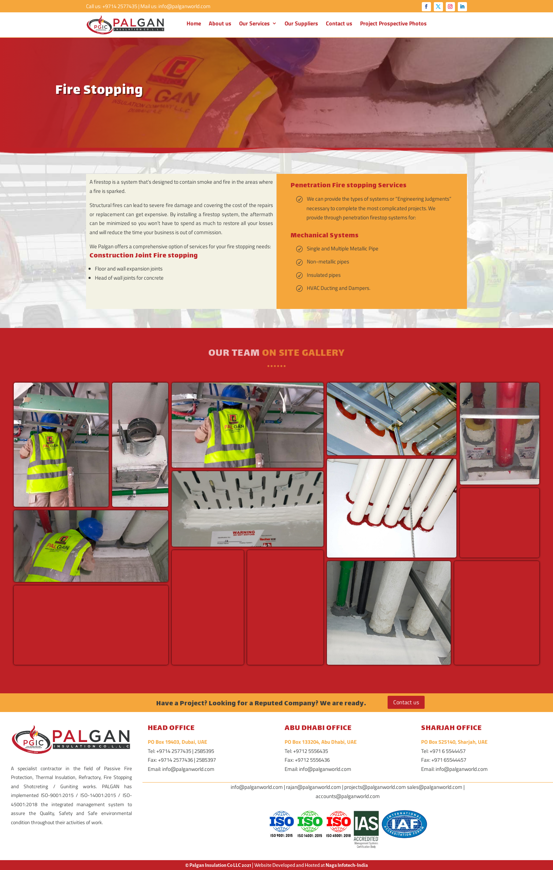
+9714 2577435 (119, 6)
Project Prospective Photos (393, 24)
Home (194, 24)
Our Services (254, 24)
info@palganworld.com (184, 6)
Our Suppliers (301, 24)
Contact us (339, 24)
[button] (61, 445)
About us (220, 24)
